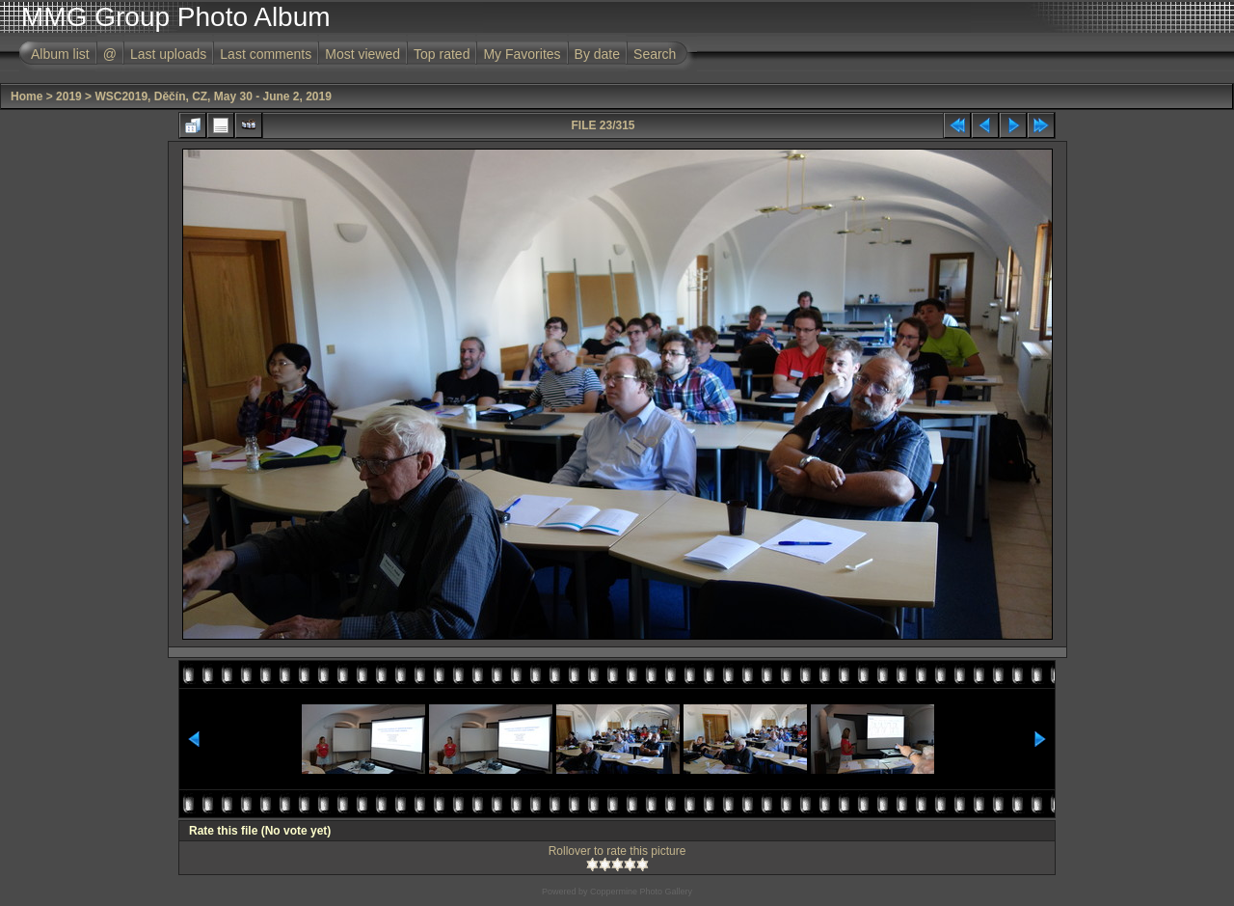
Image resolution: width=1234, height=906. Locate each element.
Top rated (441, 54)
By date (597, 54)
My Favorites (521, 54)
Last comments (265, 54)
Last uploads (168, 54)
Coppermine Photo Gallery (641, 891)
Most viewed (362, 54)
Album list (60, 54)
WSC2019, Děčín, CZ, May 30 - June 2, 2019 (212, 96)
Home (26, 96)
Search (654, 54)
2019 (69, 96)
